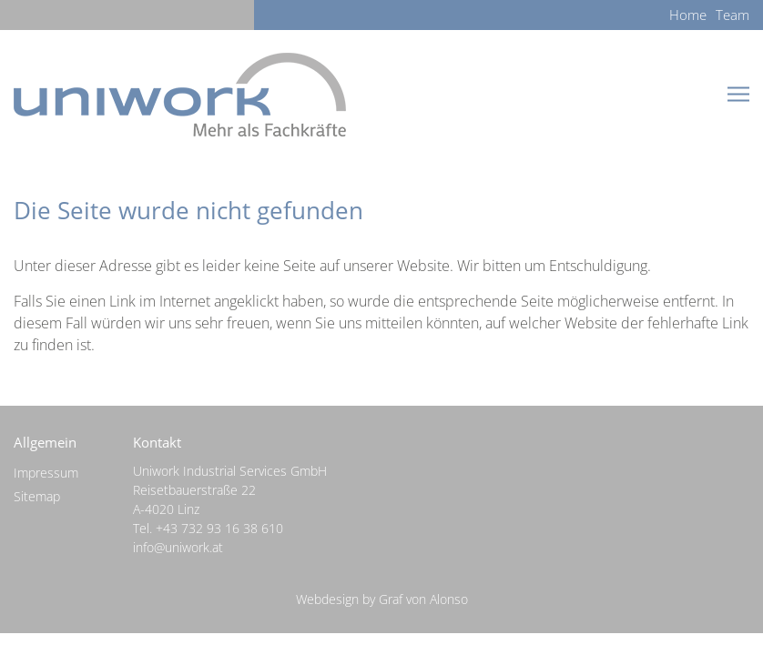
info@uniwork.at (178, 547)
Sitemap (37, 496)
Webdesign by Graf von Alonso (382, 599)
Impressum (46, 472)
